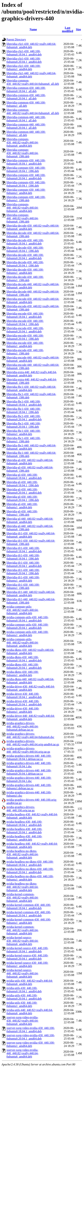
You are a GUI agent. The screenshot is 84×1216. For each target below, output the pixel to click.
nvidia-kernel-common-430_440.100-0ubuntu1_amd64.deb (28, 921)
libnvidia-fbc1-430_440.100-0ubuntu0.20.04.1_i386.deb (23, 425)
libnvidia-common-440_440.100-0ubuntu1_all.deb (26, 133)
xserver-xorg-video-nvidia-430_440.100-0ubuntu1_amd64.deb (30, 1044)
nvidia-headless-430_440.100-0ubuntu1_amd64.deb (24, 838)
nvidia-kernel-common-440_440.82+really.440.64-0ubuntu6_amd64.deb (22, 930)
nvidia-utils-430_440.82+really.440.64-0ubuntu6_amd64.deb (29, 982)
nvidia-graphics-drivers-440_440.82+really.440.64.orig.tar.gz (28, 750)
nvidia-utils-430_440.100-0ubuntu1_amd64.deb (21, 1004)
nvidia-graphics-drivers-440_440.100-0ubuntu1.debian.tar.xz (28, 786)
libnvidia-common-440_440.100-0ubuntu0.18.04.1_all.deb (26, 119)
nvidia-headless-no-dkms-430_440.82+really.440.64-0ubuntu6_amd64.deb (22, 854)
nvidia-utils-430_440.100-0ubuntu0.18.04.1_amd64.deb (24, 989)
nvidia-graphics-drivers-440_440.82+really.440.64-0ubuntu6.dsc (30, 735)
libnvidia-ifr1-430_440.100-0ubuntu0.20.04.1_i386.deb (23, 571)
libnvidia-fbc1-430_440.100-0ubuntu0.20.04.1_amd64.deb (24, 418)
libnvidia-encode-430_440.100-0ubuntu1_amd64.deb (25, 344)
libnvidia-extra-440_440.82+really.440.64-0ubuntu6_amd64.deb (31, 374)
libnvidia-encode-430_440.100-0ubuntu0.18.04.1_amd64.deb (25, 315)
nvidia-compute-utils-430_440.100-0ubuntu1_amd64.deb (27, 633)
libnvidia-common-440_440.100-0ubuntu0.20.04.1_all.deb (26, 126)
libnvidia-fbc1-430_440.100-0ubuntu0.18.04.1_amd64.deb (24, 403)
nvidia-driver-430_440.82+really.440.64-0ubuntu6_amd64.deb (30, 688)
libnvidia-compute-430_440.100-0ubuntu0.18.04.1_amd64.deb (26, 162)
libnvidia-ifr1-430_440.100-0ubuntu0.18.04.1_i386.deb (23, 557)
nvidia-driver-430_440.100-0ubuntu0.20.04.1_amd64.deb (24, 703)
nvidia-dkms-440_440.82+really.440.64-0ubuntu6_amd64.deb (30, 681)
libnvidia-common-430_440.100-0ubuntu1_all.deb (26, 104)
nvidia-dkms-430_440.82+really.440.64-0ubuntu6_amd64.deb (30, 651)
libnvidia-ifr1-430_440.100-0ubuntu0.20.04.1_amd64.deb (24, 564)
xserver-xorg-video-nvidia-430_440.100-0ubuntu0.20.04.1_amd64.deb (30, 1037)
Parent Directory (16, 39)
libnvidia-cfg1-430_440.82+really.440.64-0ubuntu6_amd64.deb (31, 45)
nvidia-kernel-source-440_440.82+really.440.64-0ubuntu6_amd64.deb (22, 973)
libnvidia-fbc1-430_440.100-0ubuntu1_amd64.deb (23, 432)
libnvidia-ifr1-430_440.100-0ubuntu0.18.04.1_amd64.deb (24, 549)
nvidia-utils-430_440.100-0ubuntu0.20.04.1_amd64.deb (24, 997)
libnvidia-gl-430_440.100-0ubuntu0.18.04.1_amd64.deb (24, 476)
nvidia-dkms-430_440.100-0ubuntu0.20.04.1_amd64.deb (24, 666)
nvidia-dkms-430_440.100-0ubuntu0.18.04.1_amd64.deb (24, 659)
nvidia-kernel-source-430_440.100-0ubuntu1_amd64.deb (27, 964)
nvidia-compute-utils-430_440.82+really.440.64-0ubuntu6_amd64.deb (22, 610)
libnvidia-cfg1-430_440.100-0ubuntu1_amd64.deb (23, 67)
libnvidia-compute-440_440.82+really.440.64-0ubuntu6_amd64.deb (22, 207)
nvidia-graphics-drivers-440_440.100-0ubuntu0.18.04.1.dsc (28, 765)
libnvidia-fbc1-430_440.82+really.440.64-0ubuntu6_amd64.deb (31, 388)
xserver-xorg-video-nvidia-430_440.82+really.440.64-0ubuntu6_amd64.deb (22, 1020)
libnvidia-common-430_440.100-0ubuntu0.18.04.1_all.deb (26, 89)
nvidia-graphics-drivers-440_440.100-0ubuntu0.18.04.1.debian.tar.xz (28, 757)
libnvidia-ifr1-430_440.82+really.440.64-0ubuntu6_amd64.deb (30, 535)
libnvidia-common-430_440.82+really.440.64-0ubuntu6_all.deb (32, 82)
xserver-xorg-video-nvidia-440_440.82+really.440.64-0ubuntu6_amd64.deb (22, 1053)
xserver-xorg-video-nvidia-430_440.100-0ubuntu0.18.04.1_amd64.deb (30, 1029)
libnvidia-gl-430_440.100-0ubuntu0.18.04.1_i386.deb (22, 484)
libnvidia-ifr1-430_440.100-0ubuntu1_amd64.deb (23, 579)
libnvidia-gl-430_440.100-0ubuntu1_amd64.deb (22, 505)
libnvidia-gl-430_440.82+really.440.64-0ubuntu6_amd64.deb (29, 462)
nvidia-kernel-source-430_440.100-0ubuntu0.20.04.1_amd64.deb (27, 957)
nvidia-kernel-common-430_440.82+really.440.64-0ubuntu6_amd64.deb (22, 897)
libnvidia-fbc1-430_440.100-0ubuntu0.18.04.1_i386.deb (23, 410)
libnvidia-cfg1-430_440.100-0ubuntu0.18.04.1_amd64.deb (24, 53)
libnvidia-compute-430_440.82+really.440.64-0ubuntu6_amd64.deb (22, 142)
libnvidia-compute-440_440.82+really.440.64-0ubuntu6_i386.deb (22, 218)
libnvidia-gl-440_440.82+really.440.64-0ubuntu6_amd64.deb (29, 520)
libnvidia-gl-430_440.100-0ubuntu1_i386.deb (22, 513)
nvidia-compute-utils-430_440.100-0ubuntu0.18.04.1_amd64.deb (27, 619)
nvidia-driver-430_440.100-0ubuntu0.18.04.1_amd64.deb (24, 695)
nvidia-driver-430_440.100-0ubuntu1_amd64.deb (22, 710)
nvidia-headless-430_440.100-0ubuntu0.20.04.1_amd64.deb (24, 830)
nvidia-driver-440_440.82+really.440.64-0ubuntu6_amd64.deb (30, 717)
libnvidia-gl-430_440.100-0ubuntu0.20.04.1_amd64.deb (24, 491)
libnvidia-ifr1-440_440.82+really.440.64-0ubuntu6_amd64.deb (30, 593)
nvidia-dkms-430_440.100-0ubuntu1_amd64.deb (22, 673)
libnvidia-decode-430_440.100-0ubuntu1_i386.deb (25, 278)
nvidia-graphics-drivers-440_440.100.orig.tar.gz (20, 808)
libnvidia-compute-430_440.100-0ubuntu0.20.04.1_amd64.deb (26, 176)
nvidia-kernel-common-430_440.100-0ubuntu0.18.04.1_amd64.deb (28, 906)
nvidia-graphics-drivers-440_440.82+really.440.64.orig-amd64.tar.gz (32, 743)
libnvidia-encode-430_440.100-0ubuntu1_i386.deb (25, 352)
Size (78, 29)
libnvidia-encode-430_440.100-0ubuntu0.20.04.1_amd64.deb (25, 330)
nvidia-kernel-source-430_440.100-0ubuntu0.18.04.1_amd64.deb (27, 950)
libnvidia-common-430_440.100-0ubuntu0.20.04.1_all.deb (26, 97)
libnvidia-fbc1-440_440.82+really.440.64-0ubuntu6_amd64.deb (31, 447)
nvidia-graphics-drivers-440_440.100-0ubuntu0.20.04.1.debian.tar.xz (28, 772)
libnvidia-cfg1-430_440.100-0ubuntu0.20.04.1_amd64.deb (24, 60)
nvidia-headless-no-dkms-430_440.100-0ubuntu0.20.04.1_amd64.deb (30, 870)
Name (33, 29)
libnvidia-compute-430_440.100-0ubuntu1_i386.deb (26, 198)
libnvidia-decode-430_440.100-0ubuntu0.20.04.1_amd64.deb (25, 256)
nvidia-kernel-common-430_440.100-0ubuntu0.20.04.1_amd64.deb (28, 914)
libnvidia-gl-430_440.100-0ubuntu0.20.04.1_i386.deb (22, 498)
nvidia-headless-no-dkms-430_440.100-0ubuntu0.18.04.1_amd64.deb (30, 863)
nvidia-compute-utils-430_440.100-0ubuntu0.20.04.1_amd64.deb (27, 626)
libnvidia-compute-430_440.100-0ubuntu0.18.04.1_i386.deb (26, 169)
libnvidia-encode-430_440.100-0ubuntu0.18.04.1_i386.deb (25, 322)
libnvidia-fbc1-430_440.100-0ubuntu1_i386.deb (23, 440)
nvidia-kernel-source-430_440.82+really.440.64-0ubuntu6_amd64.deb (22, 941)
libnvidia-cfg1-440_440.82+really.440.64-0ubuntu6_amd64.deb (31, 75)
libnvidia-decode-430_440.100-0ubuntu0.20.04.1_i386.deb (25, 264)
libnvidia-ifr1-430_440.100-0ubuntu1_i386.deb (23, 586)
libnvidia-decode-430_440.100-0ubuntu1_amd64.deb (25, 271)
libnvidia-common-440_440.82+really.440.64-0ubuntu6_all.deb (32, 111)
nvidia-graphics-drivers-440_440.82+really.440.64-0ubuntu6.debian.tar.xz (22, 726)
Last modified (67, 29)
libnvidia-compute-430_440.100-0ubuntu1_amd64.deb (26, 191)
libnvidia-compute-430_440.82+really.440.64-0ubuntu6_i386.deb (22, 153)
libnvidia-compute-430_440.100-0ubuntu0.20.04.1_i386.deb (26, 184)
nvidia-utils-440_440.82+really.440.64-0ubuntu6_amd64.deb (29, 1011)
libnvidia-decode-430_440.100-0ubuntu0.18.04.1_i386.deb (25, 249)
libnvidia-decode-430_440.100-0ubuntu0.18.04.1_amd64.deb (25, 242)
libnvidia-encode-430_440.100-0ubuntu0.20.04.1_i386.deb (25, 337)
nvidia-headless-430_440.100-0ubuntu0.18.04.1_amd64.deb (24, 823)
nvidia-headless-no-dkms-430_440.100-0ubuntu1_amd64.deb (30, 878)
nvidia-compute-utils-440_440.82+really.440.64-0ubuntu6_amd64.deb (22, 642)
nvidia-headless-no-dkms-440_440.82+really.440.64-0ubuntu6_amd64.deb (22, 887)
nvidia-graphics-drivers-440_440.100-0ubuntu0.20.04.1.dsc (28, 779)
